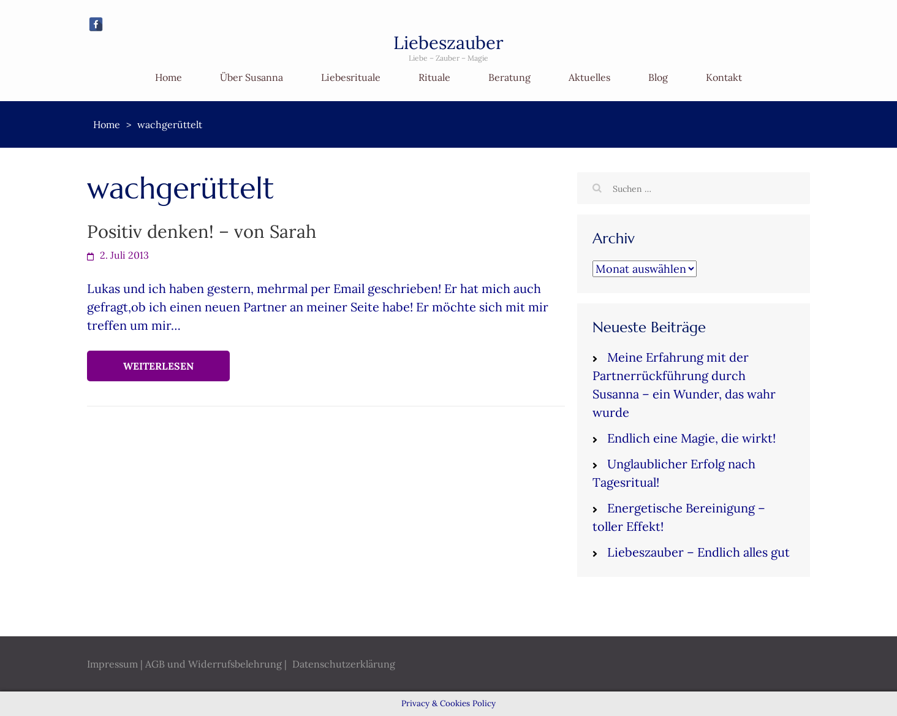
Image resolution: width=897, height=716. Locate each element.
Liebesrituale (350, 77)
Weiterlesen (158, 366)
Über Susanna (251, 77)
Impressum (112, 664)
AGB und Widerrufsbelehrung (213, 664)
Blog (658, 77)
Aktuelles (589, 77)
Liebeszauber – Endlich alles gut (698, 552)
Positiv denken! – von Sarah (201, 231)
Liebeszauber (448, 42)
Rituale (434, 77)
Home (168, 77)
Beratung (509, 77)
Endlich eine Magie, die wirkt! (691, 438)
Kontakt (724, 77)
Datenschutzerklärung (343, 664)
